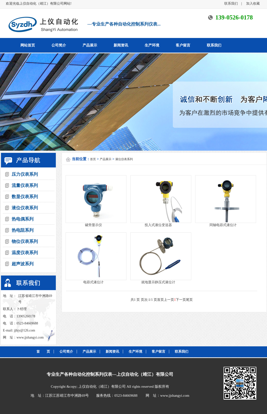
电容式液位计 (93, 282)
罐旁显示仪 (93, 225)
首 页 (43, 351)
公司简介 (58, 45)
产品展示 (90, 45)
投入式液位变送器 (158, 225)
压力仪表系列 (25, 174)
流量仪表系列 (25, 185)
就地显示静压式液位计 (158, 282)
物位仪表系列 (25, 241)
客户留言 (183, 45)
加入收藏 (253, 3)
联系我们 (232, 3)
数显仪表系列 (25, 196)
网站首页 (27, 45)
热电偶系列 (22, 219)
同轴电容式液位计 (223, 225)
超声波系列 (22, 263)
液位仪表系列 (25, 207)
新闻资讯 (121, 45)
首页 (93, 159)
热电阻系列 (22, 230)
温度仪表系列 (25, 252)
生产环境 (152, 45)
